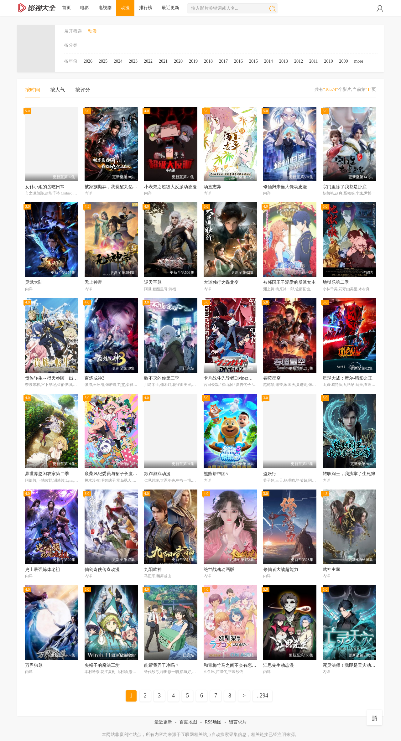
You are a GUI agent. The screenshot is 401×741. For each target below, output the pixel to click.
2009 (343, 61)
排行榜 (145, 7)
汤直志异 (212, 186)
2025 (103, 61)
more (358, 61)
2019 (193, 61)
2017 (223, 61)
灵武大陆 (34, 282)
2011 (313, 61)
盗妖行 (269, 473)
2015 (253, 61)
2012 (298, 61)
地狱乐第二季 (336, 282)
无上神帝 (93, 282)
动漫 (125, 7)
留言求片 (238, 722)
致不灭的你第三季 (161, 378)
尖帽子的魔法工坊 (102, 665)
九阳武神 (153, 569)
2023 (133, 61)
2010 (328, 61)
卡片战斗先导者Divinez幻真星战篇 (237, 378)
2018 (208, 61)
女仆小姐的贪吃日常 (45, 186)
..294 (262, 695)
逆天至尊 (153, 282)
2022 (148, 61)
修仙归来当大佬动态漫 (285, 186)
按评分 (82, 89)
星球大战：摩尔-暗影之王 (347, 378)
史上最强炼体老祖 (42, 569)
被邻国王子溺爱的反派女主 (289, 282)
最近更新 (170, 7)
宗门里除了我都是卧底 (345, 186)
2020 (178, 61)
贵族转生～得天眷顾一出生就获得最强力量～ (69, 378)
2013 (283, 61)
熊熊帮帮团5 (216, 473)
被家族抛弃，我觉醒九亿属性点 (115, 186)
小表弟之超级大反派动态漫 (170, 186)
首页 (66, 7)
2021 (163, 61)
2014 (268, 61)
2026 (88, 61)
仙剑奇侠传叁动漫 (102, 569)
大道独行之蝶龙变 (221, 282)
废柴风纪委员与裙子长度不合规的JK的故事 (127, 473)
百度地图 (188, 722)
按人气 (57, 89)
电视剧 (105, 7)
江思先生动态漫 (278, 665)
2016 (238, 61)
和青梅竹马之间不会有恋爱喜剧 (234, 665)
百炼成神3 (94, 378)
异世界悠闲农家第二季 (47, 473)
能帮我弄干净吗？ (161, 665)
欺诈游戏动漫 (157, 473)
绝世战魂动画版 (219, 569)
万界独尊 (34, 665)
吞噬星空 (272, 378)
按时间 (32, 89)
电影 (84, 7)
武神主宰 (331, 569)
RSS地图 (213, 722)
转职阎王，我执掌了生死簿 (349, 473)
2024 (118, 61)
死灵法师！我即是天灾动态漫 (351, 665)
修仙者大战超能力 (280, 569)
